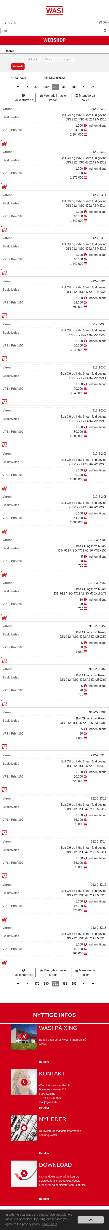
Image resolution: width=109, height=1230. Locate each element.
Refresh (18, 66)
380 (46, 86)
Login (10, 23)
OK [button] (91, 1219)
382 (64, 86)
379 (36, 86)
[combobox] (17, 59)
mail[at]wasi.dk (48, 1102)
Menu (7, 51)
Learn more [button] (49, 1224)
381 (55, 86)
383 (74, 86)
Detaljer (44, 1062)
